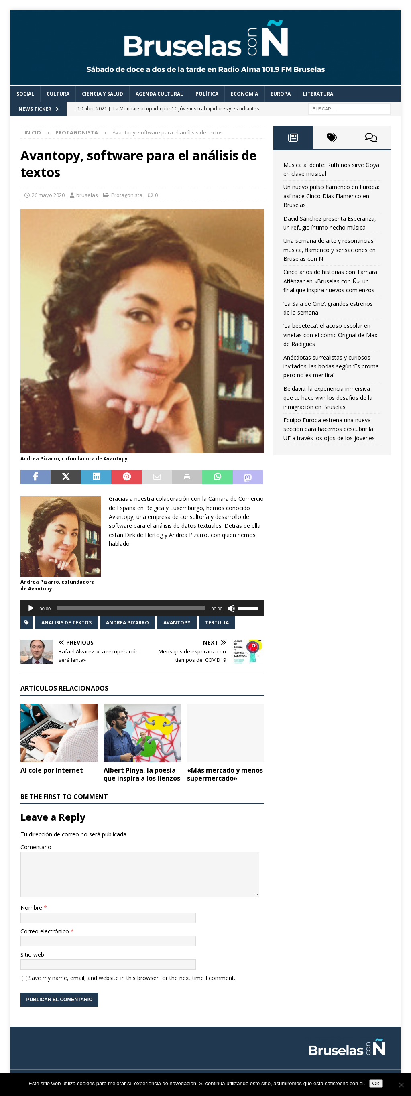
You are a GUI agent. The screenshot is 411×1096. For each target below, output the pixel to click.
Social (25, 93)
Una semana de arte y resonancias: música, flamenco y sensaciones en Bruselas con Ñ (329, 249)
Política (206, 93)
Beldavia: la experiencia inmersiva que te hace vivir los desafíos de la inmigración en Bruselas (327, 398)
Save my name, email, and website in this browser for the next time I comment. (131, 978)
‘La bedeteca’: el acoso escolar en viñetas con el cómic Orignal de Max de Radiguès (330, 335)
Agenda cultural (159, 93)
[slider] (131, 608)
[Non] (401, 1085)
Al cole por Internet (51, 770)
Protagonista (126, 195)
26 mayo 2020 (48, 195)
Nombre (32, 907)
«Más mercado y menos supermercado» (225, 774)
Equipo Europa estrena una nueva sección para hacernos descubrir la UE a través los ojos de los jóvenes (329, 429)
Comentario (35, 847)
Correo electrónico (45, 931)
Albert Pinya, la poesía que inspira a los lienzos (142, 774)
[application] (142, 608)
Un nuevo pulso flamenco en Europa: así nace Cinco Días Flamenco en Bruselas (331, 196)
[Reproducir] (31, 608)
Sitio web (32, 954)
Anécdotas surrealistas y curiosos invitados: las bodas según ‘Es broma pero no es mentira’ (331, 366)
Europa (281, 93)
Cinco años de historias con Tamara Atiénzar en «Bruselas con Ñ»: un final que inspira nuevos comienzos (330, 281)
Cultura (58, 93)
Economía (244, 93)
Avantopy (177, 622)
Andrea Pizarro (127, 622)
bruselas (87, 195)
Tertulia (217, 622)
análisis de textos (66, 622)
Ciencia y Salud (102, 93)
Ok (375, 1083)
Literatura (318, 93)
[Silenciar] (231, 608)
